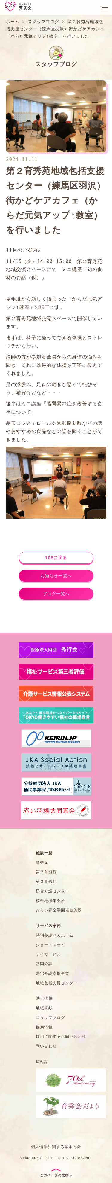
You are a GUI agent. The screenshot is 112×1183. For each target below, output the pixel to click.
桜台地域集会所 (50, 900)
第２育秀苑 (46, 871)
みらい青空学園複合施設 (59, 910)
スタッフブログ (50, 1017)
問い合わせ (46, 1046)
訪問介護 (44, 963)
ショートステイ (50, 944)
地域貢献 (44, 1008)
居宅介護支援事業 (52, 973)
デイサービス (48, 954)
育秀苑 (42, 862)
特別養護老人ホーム (54, 935)
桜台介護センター (52, 891)
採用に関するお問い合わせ (61, 1036)
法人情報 (44, 998)
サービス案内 (48, 925)
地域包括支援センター (57, 983)
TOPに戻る (56, 557)
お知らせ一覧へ (56, 575)
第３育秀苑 (46, 881)
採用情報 (44, 1027)
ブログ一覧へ (56, 593)
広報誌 (42, 1061)
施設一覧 (44, 852)
